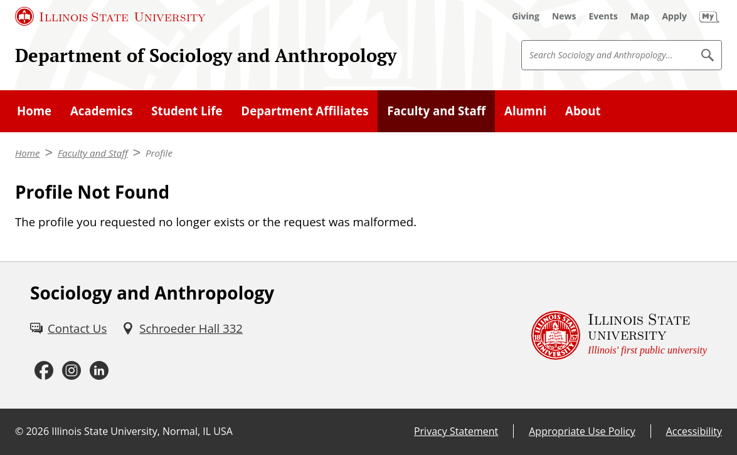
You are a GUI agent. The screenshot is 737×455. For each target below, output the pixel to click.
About (583, 110)
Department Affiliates (304, 110)
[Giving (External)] (525, 16)
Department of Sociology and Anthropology (205, 55)
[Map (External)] (640, 16)
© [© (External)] (19, 431)
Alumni (525, 110)
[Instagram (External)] (71, 371)
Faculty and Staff (436, 110)
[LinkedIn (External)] (99, 371)
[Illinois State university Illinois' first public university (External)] (619, 335)
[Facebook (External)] (44, 371)
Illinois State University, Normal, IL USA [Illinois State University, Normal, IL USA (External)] (142, 431)
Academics (101, 110)
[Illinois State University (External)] (110, 16)
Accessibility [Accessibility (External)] (694, 431)
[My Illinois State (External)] (709, 16)
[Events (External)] (603, 16)
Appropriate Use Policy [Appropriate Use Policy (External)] (582, 431)
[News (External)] (564, 16)
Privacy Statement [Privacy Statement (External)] (456, 431)
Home (34, 110)
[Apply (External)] (674, 16)
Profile (159, 153)
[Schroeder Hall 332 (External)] (182, 328)
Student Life (186, 110)
